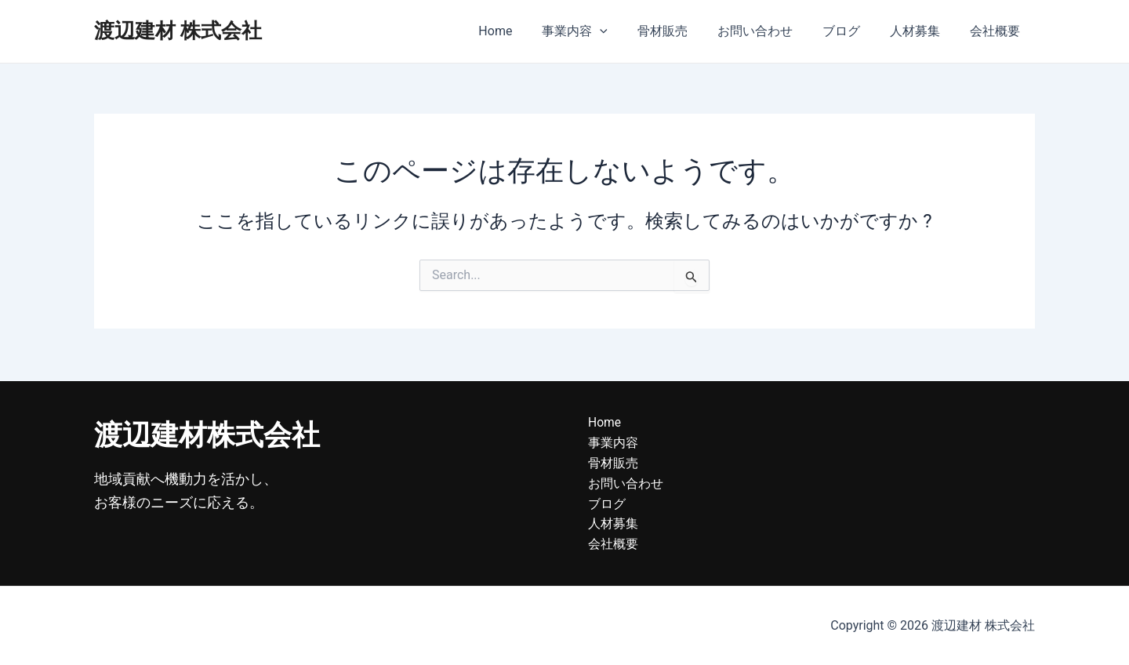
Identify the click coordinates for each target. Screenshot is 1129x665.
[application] (625, 31)
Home (526, 31)
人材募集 (922, 31)
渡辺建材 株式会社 (178, 30)
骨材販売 (684, 31)
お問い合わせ (771, 31)
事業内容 (600, 31)
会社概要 (997, 31)
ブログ (853, 31)
